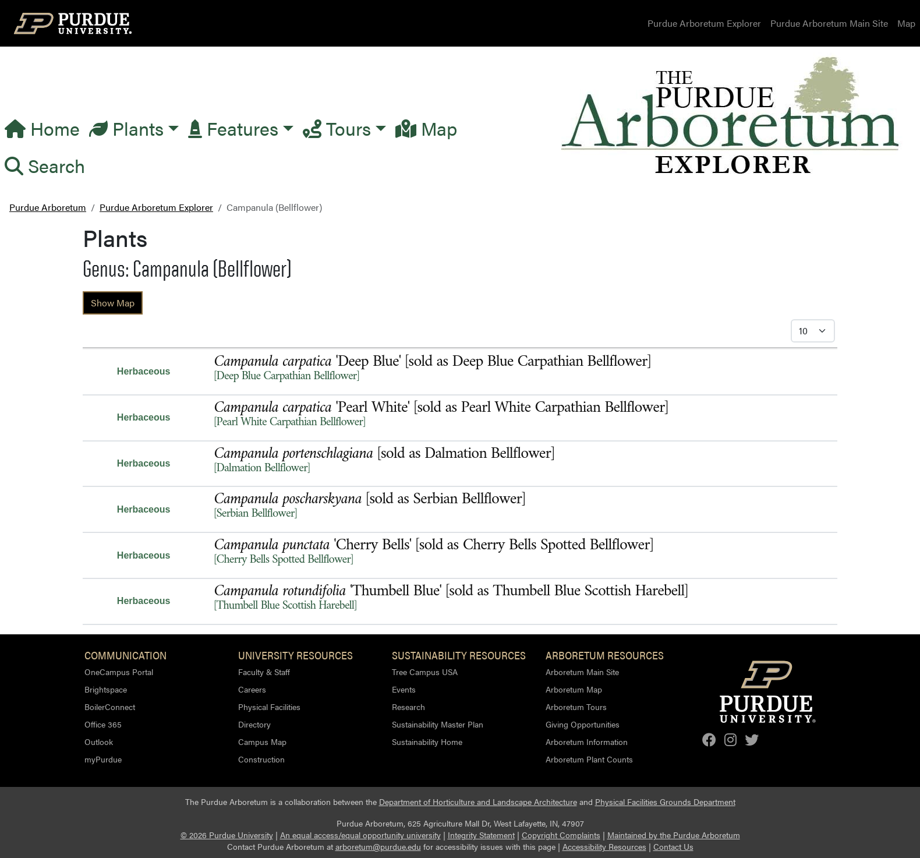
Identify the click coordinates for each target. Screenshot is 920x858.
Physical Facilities (269, 706)
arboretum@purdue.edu (378, 846)
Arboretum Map (574, 689)
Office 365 (103, 724)
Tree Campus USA (425, 671)
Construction (261, 759)
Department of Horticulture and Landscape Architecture (478, 801)
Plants (126, 128)
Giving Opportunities (583, 724)
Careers (252, 689)
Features (233, 128)
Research (408, 706)
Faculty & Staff (264, 671)
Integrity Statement (481, 835)
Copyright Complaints (561, 835)
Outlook (98, 741)
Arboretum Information (587, 741)
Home (42, 128)
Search (45, 165)
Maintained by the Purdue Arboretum (673, 835)
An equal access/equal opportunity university (360, 835)
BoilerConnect (109, 706)
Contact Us (673, 846)
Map (906, 23)
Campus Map (262, 741)
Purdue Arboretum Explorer (704, 23)
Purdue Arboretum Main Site (829, 23)
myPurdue (103, 759)
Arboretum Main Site (582, 671)
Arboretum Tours (576, 706)
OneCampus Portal (118, 671)
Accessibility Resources (604, 846)
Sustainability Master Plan (437, 724)
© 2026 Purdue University (227, 835)
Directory (254, 724)
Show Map (113, 302)
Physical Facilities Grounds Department (665, 801)
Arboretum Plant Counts (589, 759)
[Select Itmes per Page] (813, 331)
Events (404, 689)
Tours (337, 128)
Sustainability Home (427, 741)
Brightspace (105, 689)
